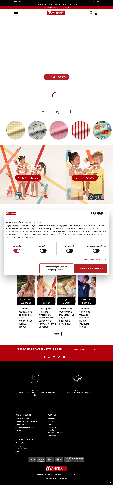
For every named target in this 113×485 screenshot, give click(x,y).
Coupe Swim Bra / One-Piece (26, 421)
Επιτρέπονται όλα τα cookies (91, 268)
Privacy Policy (20, 446)
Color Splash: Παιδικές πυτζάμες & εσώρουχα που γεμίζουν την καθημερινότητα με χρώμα (47, 317)
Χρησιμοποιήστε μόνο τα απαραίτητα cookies (56, 268)
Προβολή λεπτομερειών (93, 259)
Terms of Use (20, 443)
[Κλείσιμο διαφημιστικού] (107, 213)
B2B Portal (52, 427)
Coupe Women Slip (22, 419)
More (56, 333)
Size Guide (19, 430)
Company (52, 435)
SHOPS (19, 1)
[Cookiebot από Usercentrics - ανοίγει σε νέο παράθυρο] (93, 213)
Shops (50, 421)
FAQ (17, 451)
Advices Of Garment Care (25, 427)
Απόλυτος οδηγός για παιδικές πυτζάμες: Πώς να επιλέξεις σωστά (84, 317)
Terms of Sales (21, 449)
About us (51, 419)
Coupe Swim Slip (21, 424)
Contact (51, 424)
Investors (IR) (53, 430)
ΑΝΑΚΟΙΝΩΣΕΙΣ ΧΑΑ (55, 433)
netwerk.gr (63, 478)
